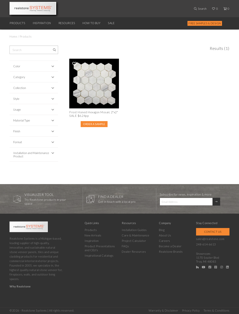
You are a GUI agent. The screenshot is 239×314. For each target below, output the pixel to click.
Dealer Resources (134, 251)
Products (17, 23)
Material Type (21, 120)
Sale (111, 23)
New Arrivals (93, 235)
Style (16, 98)
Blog (161, 230)
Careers (164, 240)
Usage (17, 109)
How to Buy (91, 23)
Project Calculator (134, 240)
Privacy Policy (191, 310)
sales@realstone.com (210, 239)
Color (16, 66)
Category (19, 77)
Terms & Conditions (216, 310)
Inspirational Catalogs (99, 255)
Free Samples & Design (205, 23)
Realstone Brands (171, 251)
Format (17, 142)
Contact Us (212, 231)
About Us (165, 235)
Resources (66, 23)
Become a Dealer (170, 246)
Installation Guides (134, 230)
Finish (16, 131)
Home (13, 36)
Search (202, 8)
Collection (19, 88)
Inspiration (42, 23)
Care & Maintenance (135, 235)
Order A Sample (94, 124)
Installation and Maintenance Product (31, 154)
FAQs (125, 246)
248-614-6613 (206, 244)
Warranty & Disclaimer (163, 310)
